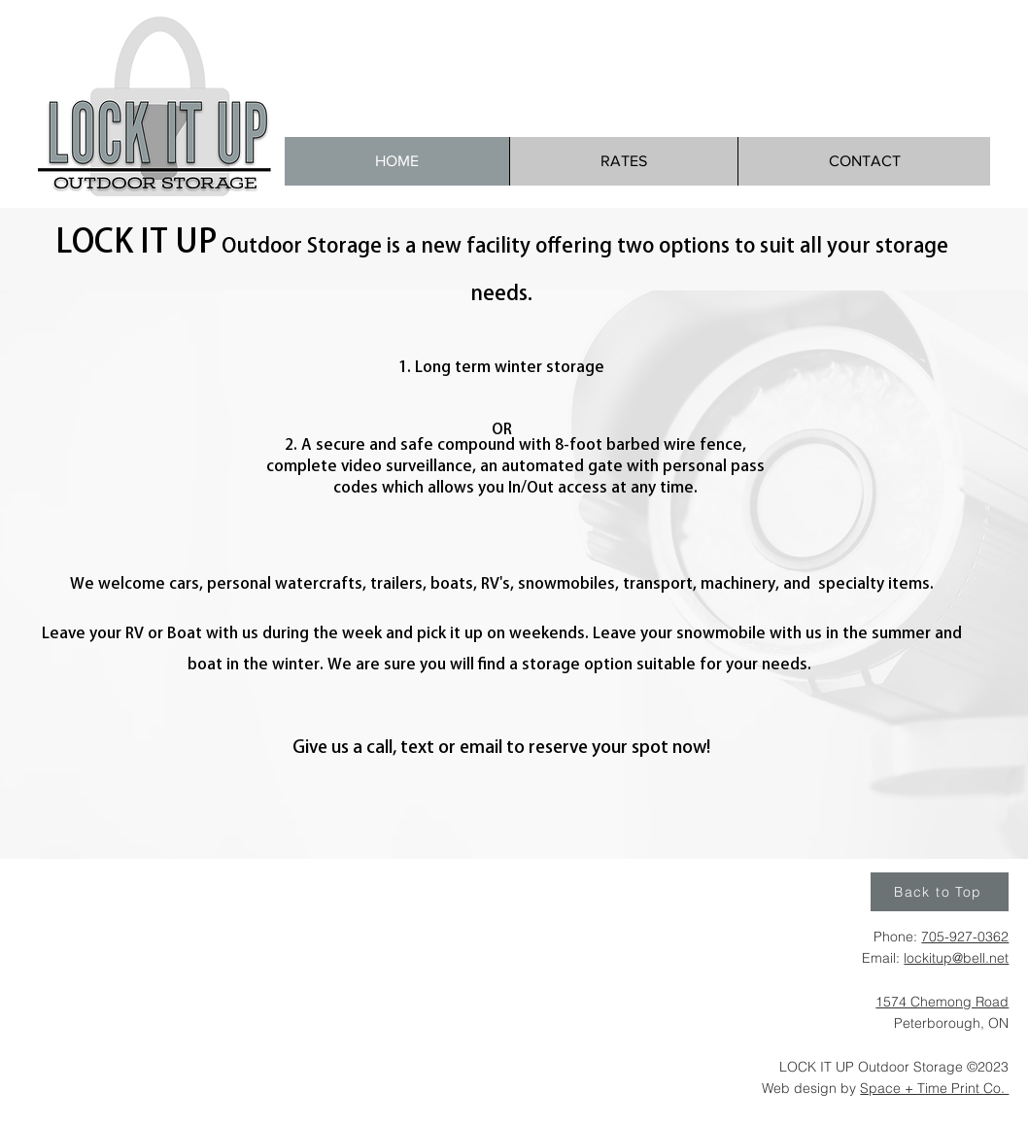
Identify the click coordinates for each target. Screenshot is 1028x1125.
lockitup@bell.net (956, 958)
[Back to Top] (940, 891)
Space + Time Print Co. (934, 1088)
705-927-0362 (965, 936)
